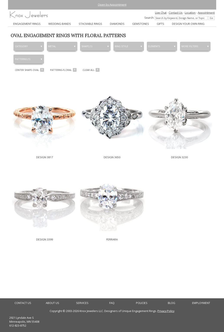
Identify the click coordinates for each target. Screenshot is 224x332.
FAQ (111, 303)
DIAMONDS (117, 24)
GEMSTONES (140, 24)
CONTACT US (23, 303)
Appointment (206, 13)
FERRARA (112, 239)
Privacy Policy (165, 311)
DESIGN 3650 (112, 157)
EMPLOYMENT (201, 303)
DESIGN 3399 (44, 239)
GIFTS (160, 24)
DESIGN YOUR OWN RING (188, 24)
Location (190, 13)
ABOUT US (52, 303)
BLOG (171, 303)
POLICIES (141, 303)
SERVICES (82, 303)
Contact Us (176, 13)
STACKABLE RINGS (90, 24)
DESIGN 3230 (179, 157)
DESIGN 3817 (44, 157)
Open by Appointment (112, 5)
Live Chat (161, 13)
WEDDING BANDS (59, 24)
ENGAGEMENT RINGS (27, 24)
